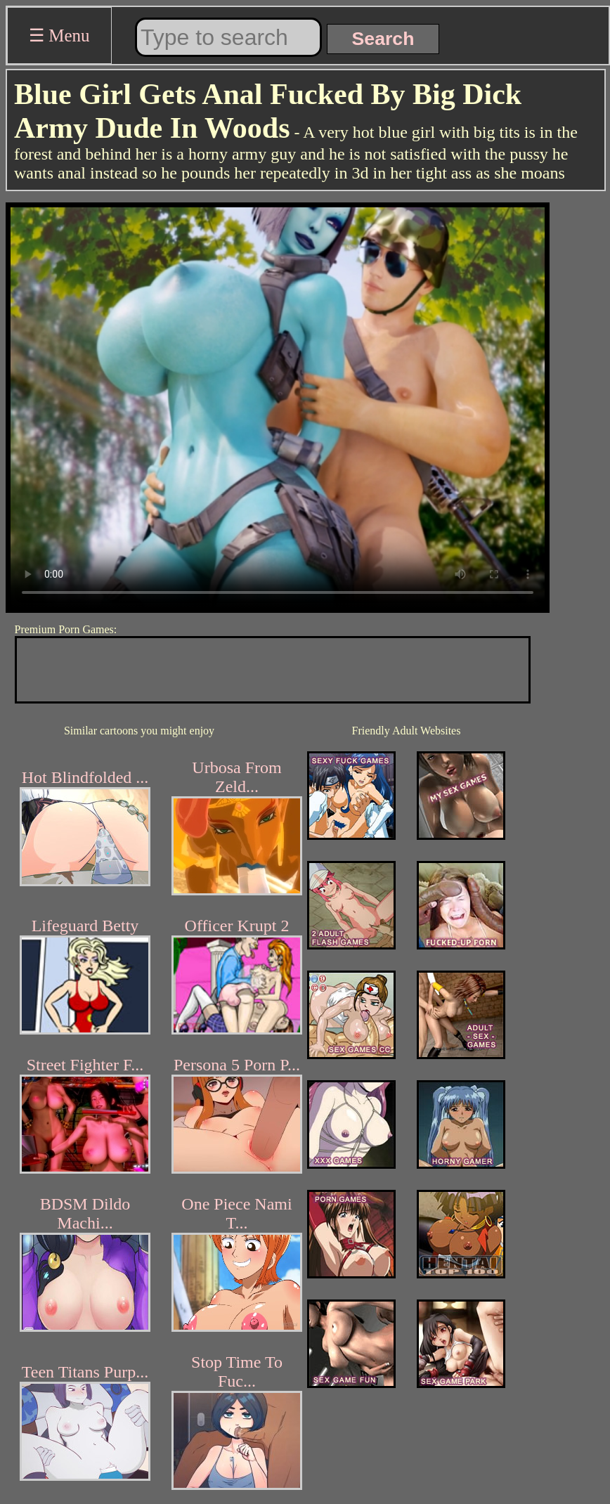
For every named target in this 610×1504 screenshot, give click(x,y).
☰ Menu (59, 35)
